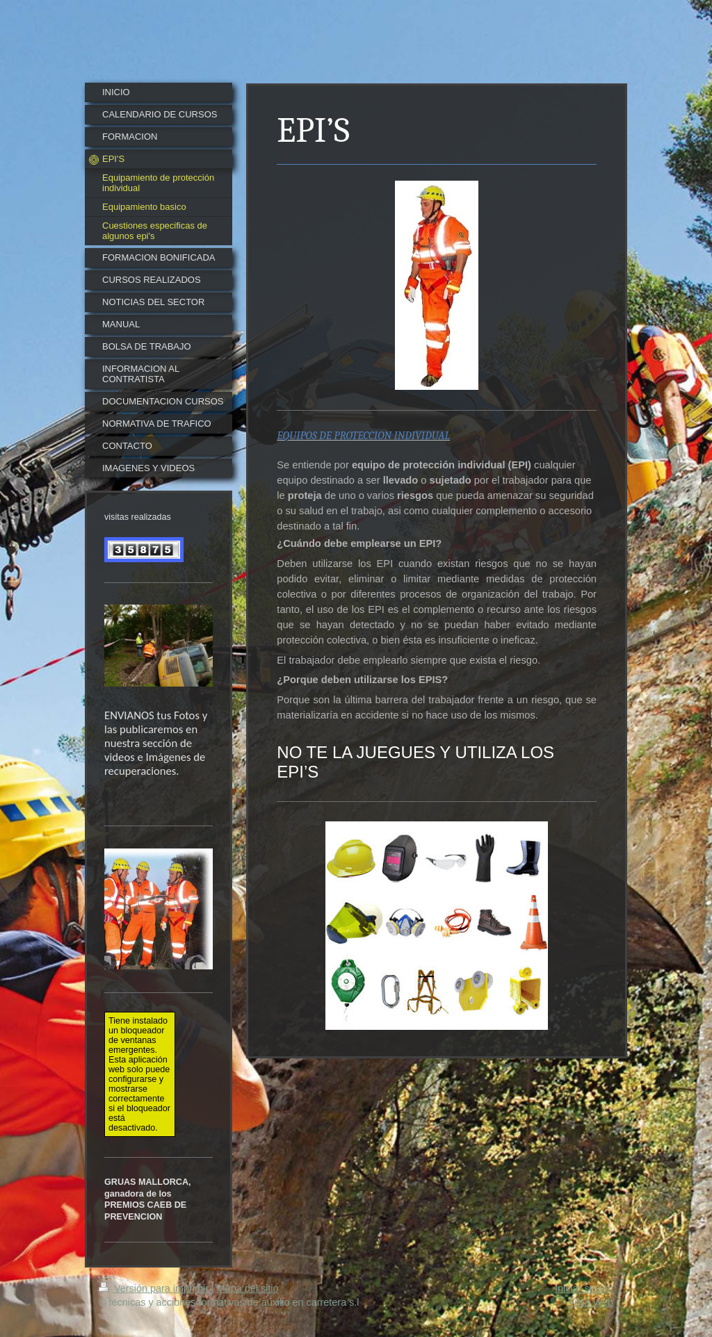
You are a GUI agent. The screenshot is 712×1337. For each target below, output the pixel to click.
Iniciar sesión (584, 1288)
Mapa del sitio (248, 1288)
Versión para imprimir (155, 1288)
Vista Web (590, 1302)
